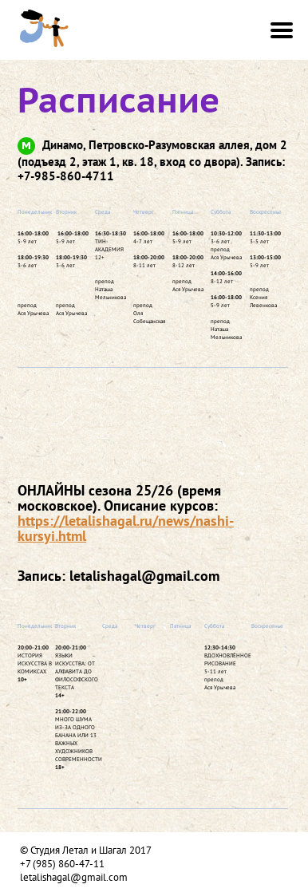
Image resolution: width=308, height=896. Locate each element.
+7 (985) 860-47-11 (62, 863)
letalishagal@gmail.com (74, 877)
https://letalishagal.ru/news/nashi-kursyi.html (126, 528)
